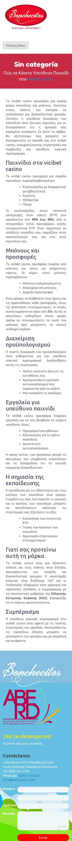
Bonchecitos (26, 17)
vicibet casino (40, 79)
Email (7, 797)
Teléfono (10, 805)
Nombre (9, 788)
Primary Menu (15, 45)
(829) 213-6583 (29, 775)
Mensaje (9, 813)
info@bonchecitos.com (19, 780)
